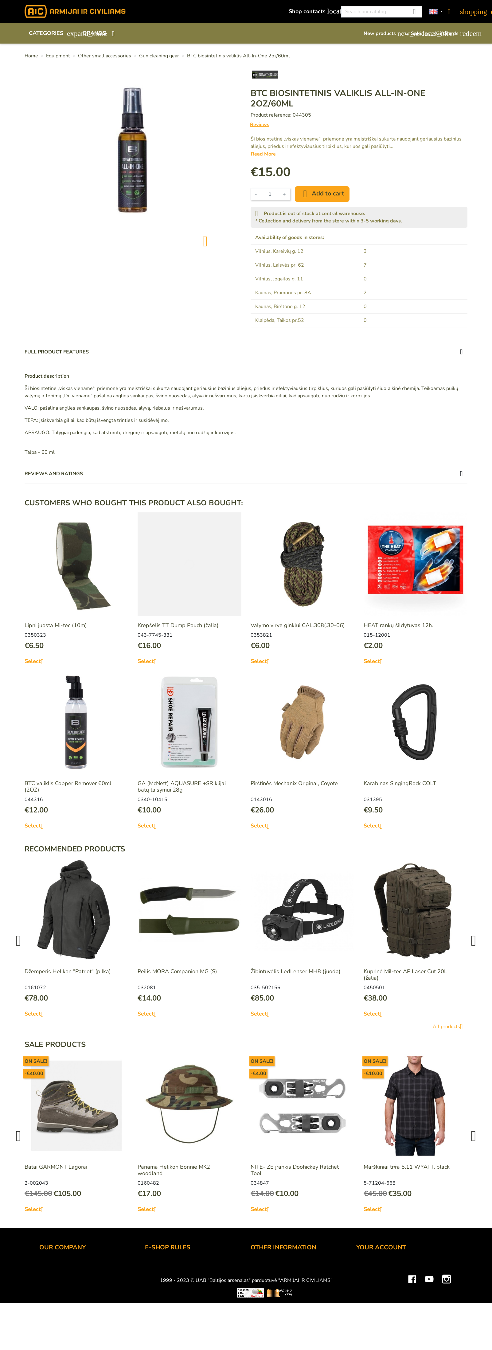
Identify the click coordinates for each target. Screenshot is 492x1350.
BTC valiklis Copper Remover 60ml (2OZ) (68, 787)
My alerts (367, 1315)
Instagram (446, 1331)
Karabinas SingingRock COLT (400, 783)
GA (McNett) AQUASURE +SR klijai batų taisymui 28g (182, 787)
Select (36, 661)
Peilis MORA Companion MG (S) (177, 971)
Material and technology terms (288, 1290)
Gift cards (451, 33)
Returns (154, 1290)
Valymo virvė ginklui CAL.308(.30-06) (298, 625)
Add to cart (322, 193)
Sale (420, 33)
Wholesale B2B (59, 1282)
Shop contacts (311, 11)
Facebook (412, 1331)
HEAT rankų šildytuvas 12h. (398, 625)
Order (152, 1266)
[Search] (381, 11)
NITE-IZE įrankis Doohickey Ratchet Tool (295, 1170)
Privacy (153, 1299)
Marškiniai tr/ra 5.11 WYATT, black (407, 1167)
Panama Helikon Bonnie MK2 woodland (174, 1170)
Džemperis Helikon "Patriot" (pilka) (68, 971)
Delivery (155, 1282)
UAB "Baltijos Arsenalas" (70, 1274)
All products (450, 1026)
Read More (263, 154)
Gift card (261, 1274)
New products (384, 33)
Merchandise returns (381, 1274)
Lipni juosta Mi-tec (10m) (56, 625)
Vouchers (367, 1307)
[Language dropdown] (436, 11)
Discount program (273, 1266)
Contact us (158, 1307)
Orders (364, 1282)
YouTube (429, 1331)
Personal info (372, 1266)
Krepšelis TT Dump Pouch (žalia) (178, 625)
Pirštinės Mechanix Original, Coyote (294, 783)
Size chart (263, 1299)
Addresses (369, 1299)
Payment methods (167, 1274)
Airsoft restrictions (273, 1282)
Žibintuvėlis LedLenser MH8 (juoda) (296, 971)
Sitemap (261, 1307)
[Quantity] (270, 194)
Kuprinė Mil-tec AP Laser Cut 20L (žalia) (405, 975)
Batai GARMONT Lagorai (56, 1167)
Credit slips (370, 1290)
